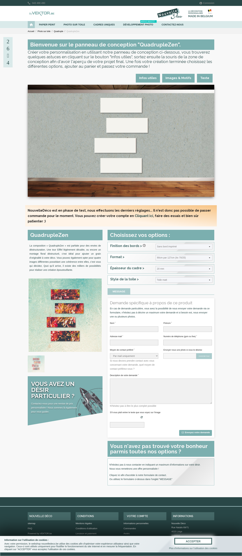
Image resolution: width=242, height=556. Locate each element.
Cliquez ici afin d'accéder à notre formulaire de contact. (138, 475)
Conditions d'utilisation (86, 528)
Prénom (167, 323)
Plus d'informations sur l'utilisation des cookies (193, 548)
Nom (112, 323)
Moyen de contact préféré (122, 349)
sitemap (31, 523)
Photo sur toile (74, 24)
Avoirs (127, 533)
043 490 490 (38, 3)
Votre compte (137, 516)
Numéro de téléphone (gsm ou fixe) (180, 336)
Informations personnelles (136, 523)
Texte (204, 78)
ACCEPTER (193, 541)
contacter (137, 464)
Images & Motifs (178, 78)
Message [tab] (119, 291)
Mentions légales (84, 523)
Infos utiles (147, 78)
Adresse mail (116, 336)
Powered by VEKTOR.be (40, 533)
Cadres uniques (104, 24)
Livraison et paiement (86, 533)
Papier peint (47, 24)
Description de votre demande (124, 375)
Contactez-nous (173, 24)
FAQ (30, 528)
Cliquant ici (144, 216)
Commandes (130, 528)
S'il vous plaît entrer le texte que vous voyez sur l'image (135, 412)
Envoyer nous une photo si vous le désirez (182, 350)
